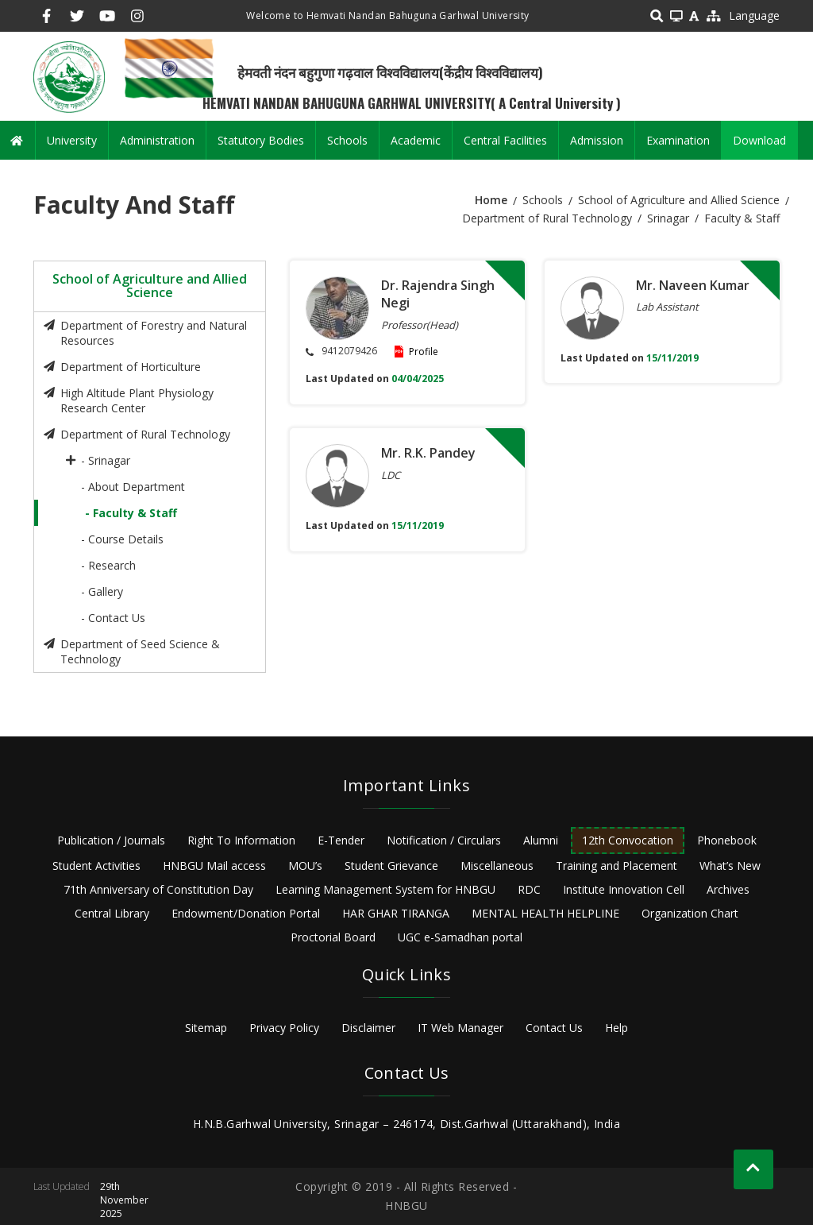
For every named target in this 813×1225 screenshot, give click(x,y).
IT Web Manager (460, 1027)
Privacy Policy (284, 1027)
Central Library (112, 913)
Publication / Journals (111, 840)
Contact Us (554, 1027)
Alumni (540, 840)
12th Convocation (627, 840)
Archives (728, 889)
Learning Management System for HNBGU (385, 889)
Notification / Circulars (444, 840)
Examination (678, 140)
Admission (596, 140)
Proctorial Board (333, 937)
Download (759, 140)
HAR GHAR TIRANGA (395, 913)
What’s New (730, 865)
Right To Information (241, 840)
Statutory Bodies (261, 140)
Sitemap (206, 1027)
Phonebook (727, 840)
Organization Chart (690, 913)
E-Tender (341, 840)
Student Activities (96, 865)
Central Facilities (505, 140)
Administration (157, 140)
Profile (423, 351)
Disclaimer (368, 1027)
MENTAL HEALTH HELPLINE (545, 913)
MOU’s (305, 865)
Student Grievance (391, 865)
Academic (416, 140)
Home (491, 199)
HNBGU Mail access (214, 865)
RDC (529, 889)
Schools (347, 140)
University (72, 140)
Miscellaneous (497, 865)
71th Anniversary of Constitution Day (158, 889)
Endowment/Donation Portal (245, 913)
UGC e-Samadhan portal (460, 937)
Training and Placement (616, 865)
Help (616, 1027)
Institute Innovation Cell (623, 889)
